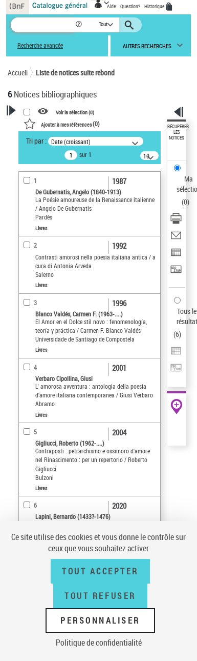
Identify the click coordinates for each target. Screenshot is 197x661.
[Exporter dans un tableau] (176, 256)
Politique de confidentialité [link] (99, 642)
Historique (155, 6)
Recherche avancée (40, 45)
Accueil (18, 72)
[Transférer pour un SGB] (176, 272)
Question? (130, 6)
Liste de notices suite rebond (75, 72)
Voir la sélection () (75, 111)
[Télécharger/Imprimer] (176, 222)
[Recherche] (43, 24)
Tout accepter (100, 571)
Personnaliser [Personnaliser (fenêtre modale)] (100, 620)
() (62, 123)
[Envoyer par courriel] (176, 239)
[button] (79, 24)
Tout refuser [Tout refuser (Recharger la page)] (100, 596)
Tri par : (36, 141)
